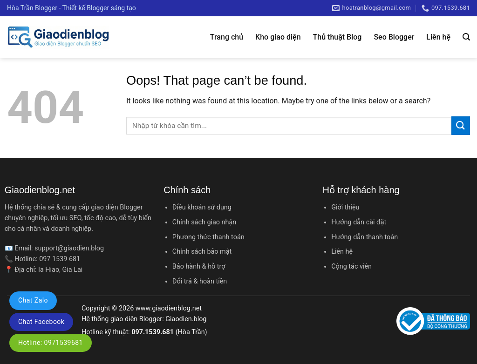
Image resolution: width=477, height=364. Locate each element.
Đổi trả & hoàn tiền (199, 281)
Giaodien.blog (185, 319)
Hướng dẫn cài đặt (358, 222)
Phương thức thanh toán (208, 237)
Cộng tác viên (351, 266)
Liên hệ (438, 37)
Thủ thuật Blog (337, 37)
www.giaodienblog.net (169, 308)
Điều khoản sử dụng (202, 207)
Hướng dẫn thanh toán (364, 237)
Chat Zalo (33, 300)
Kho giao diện (277, 37)
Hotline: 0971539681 (50, 342)
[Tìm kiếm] (466, 37)
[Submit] (460, 125)
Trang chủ (226, 37)
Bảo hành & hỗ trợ (198, 266)
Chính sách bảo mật (202, 252)
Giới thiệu (345, 207)
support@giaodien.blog (69, 248)
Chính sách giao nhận (204, 222)
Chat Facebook (41, 321)
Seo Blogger (394, 37)
